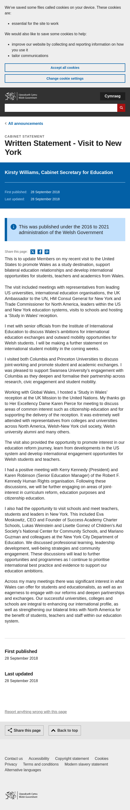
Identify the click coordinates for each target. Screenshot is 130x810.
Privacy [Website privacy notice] (11, 764)
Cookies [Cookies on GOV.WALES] (102, 759)
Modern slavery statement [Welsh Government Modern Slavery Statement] (86, 764)
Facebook (40, 252)
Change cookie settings (65, 78)
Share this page (27, 730)
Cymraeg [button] (113, 96)
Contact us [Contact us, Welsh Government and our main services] (14, 759)
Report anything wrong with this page (36, 712)
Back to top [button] (67, 730)
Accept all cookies (64, 68)
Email (47, 252)
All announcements (25, 124)
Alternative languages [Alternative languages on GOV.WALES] (23, 770)
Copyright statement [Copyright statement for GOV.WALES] (72, 759)
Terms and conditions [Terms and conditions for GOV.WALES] (41, 764)
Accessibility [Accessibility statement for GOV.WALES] (39, 759)
